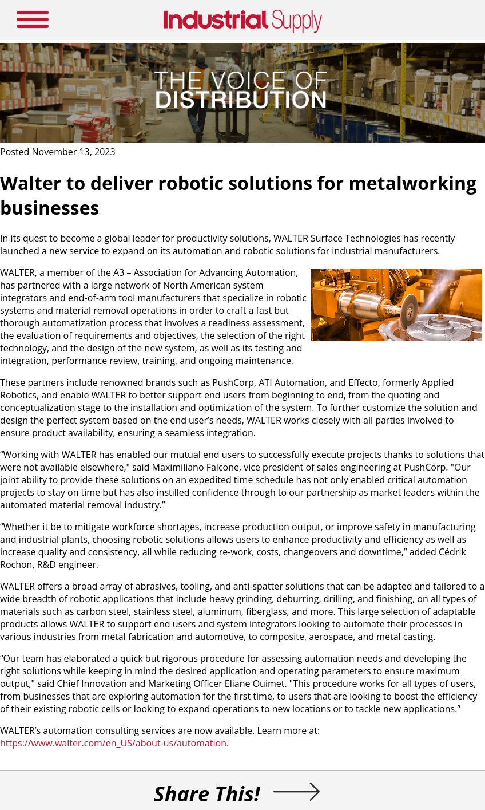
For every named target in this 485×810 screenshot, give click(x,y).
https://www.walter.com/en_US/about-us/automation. (114, 743)
